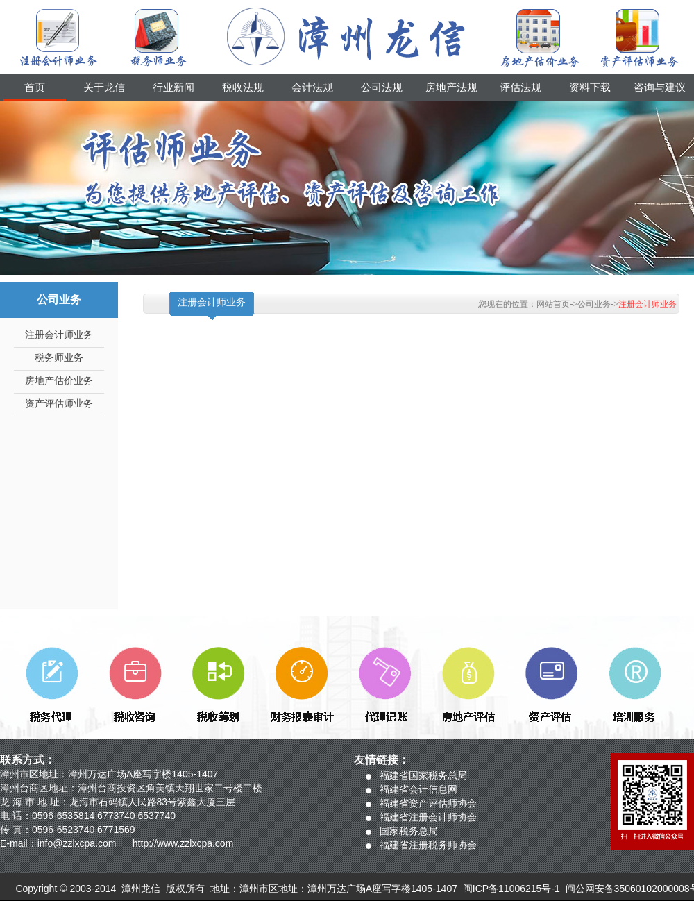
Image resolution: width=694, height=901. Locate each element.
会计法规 (312, 87)
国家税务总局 (409, 830)
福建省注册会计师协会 (428, 817)
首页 (34, 87)
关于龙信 (104, 87)
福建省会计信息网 (418, 789)
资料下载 (590, 87)
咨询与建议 (660, 87)
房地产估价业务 (59, 381)
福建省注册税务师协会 (428, 844)
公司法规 (382, 87)
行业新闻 (173, 87)
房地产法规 (451, 87)
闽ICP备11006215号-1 (511, 888)
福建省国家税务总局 (423, 775)
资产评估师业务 (59, 403)
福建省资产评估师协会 (428, 803)
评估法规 (520, 87)
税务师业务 (59, 358)
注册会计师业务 (59, 335)
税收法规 (243, 87)
